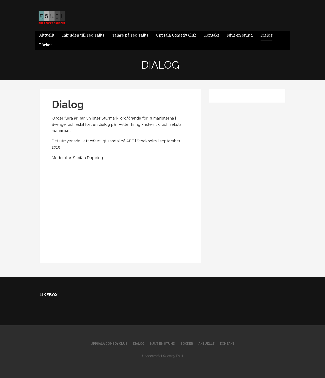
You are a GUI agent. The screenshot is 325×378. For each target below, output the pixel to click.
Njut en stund (240, 35)
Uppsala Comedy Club (176, 35)
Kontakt (211, 35)
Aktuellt (47, 35)
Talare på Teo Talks (130, 35)
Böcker (45, 45)
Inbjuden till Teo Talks (83, 35)
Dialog (266, 35)
